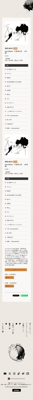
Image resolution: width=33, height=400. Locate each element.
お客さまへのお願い (13, 326)
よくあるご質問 (3, 324)
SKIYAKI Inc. (25, 387)
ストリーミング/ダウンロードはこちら (16, 269)
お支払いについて (23, 325)
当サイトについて (30, 326)
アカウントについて (27, 327)
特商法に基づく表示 (10, 322)
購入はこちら (9, 277)
